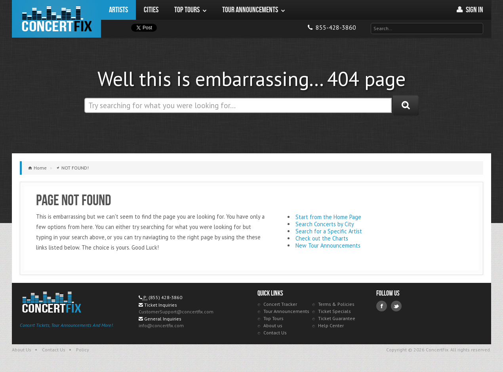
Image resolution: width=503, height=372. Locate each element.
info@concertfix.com (161, 325)
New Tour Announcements (327, 245)
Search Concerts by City (324, 224)
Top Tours (273, 318)
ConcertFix (56, 19)
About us (272, 325)
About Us (21, 350)
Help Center (331, 325)
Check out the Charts (321, 238)
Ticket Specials (334, 311)
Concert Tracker (280, 304)
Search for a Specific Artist (328, 231)
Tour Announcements (286, 311)
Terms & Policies (336, 304)
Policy (82, 350)
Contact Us (275, 333)
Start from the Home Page (328, 217)
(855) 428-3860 (165, 297)
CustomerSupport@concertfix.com (176, 312)
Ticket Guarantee (336, 318)
